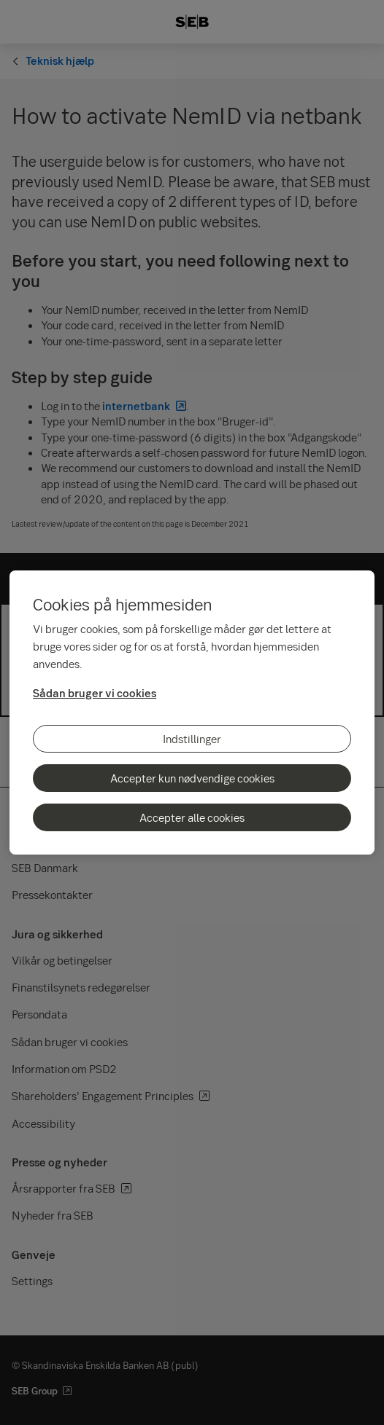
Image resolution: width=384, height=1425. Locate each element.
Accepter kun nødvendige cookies (192, 778)
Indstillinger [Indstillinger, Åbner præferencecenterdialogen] (192, 738)
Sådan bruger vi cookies (94, 693)
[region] (192, 712)
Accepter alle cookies (192, 817)
